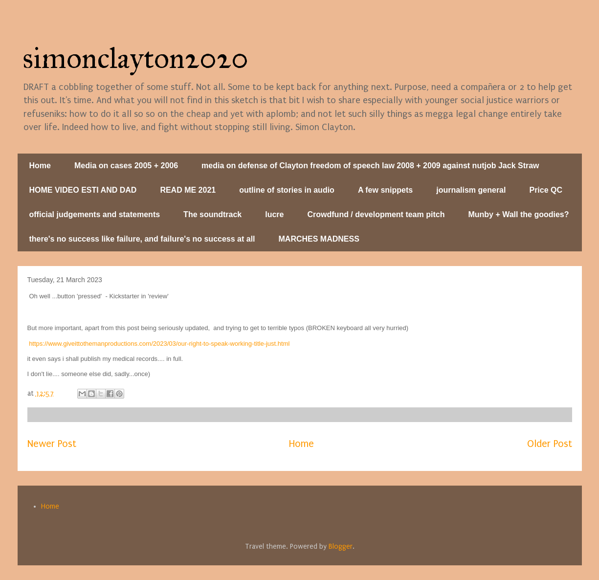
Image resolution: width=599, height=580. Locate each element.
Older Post (549, 443)
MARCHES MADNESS (319, 239)
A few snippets (385, 190)
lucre (274, 214)
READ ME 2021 (188, 190)
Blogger (341, 546)
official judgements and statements (94, 214)
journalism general (471, 190)
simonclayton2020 (135, 58)
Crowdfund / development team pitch (376, 214)
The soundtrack (212, 214)
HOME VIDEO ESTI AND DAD (83, 190)
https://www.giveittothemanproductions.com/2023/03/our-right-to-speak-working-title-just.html (159, 343)
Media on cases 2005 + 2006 (126, 165)
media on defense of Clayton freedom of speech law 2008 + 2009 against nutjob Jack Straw (370, 165)
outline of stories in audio (286, 190)
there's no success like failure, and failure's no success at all (142, 239)
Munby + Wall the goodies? (518, 214)
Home (40, 165)
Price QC (545, 190)
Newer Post (51, 443)
